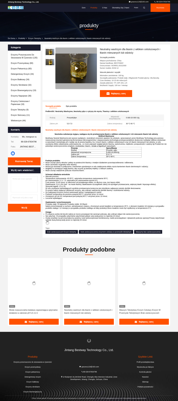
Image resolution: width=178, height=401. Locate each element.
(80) (22, 63)
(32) (21, 85)
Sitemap (145, 382)
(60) (21, 69)
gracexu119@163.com (139, 2)
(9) (20, 110)
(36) (21, 96)
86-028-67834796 (162, 2)
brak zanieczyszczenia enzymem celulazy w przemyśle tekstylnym (106, 232)
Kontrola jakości (145, 372)
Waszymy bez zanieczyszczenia (148, 232)
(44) (18, 121)
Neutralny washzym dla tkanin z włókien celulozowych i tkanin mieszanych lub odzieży (88, 311)
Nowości (145, 377)
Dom (84, 8)
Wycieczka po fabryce (145, 367)
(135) (24, 56)
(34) (22, 74)
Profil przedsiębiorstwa (145, 362)
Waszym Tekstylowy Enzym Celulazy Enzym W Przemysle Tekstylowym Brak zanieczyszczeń (140, 311)
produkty (21, 38)
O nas (104, 8)
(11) (20, 115)
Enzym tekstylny (34, 38)
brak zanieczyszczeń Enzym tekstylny (61, 232)
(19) (23, 90)
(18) (20, 102)
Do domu (11, 38)
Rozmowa (160, 8)
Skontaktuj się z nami (120, 8)
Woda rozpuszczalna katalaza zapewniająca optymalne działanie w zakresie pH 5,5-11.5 (33, 311)
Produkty (93, 8)
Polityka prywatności (145, 387)
